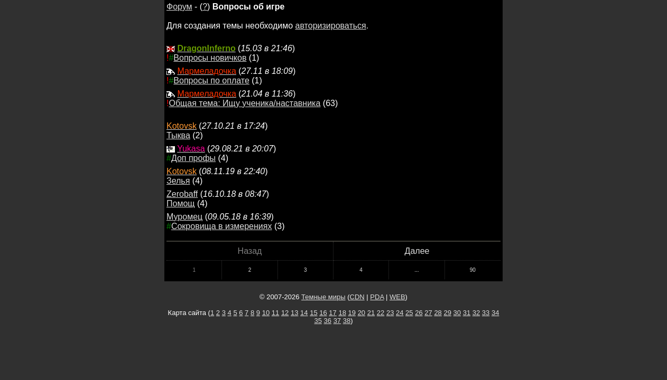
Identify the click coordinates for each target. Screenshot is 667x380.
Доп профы (193, 158)
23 (390, 313)
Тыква (178, 135)
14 (304, 313)
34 (495, 313)
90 (473, 270)
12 (285, 313)
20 (361, 313)
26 (418, 313)
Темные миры (323, 297)
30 (457, 313)
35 (317, 321)
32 (476, 313)
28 (437, 313)
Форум (179, 6)
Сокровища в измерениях (221, 226)
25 (409, 313)
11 (275, 313)
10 (266, 313)
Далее (417, 250)
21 (371, 313)
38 (346, 321)
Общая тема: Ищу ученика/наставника (244, 103)
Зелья (178, 180)
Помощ (180, 203)
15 (313, 313)
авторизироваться (330, 25)
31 (466, 313)
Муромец (184, 216)
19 (352, 313)
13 (294, 313)
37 (337, 321)
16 (323, 313)
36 (327, 321)
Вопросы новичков (209, 57)
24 (399, 313)
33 (485, 313)
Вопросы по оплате (211, 80)
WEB (397, 297)
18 (342, 313)
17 (332, 313)
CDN (357, 297)
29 (447, 313)
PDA (377, 297)
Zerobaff (182, 193)
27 (428, 313)
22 (380, 313)
